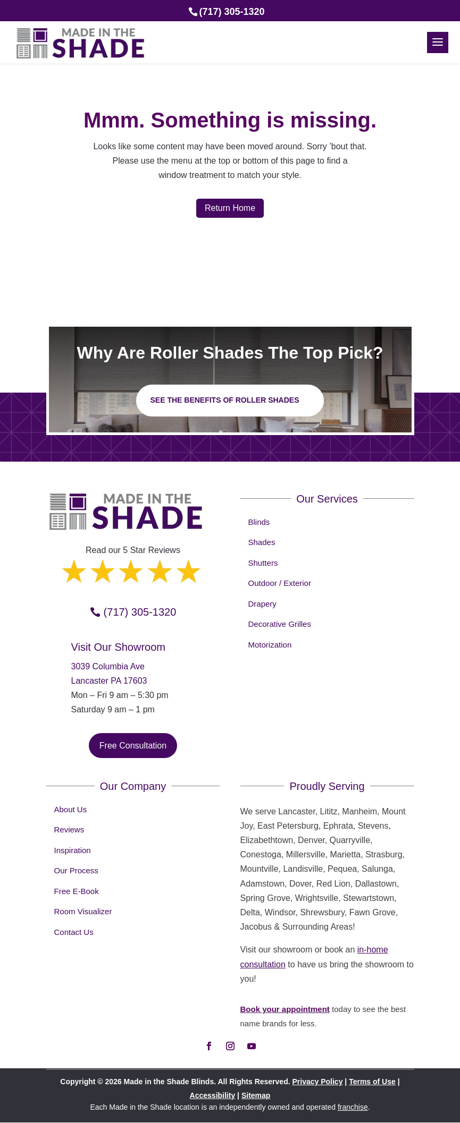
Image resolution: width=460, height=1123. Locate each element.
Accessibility (213, 1095)
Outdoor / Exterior (279, 583)
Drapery (262, 603)
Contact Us (74, 932)
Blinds (259, 521)
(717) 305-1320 (140, 612)
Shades (261, 542)
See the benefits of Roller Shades (224, 400)
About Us (70, 809)
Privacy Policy (317, 1081)
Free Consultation (132, 745)
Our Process (76, 870)
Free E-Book (76, 891)
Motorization (270, 644)
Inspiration (72, 850)
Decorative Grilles (279, 623)
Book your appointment (285, 1009)
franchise (353, 1107)
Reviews (69, 829)
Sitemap (255, 1095)
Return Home (230, 207)
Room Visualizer (83, 911)
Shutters (263, 562)
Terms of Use (372, 1081)
